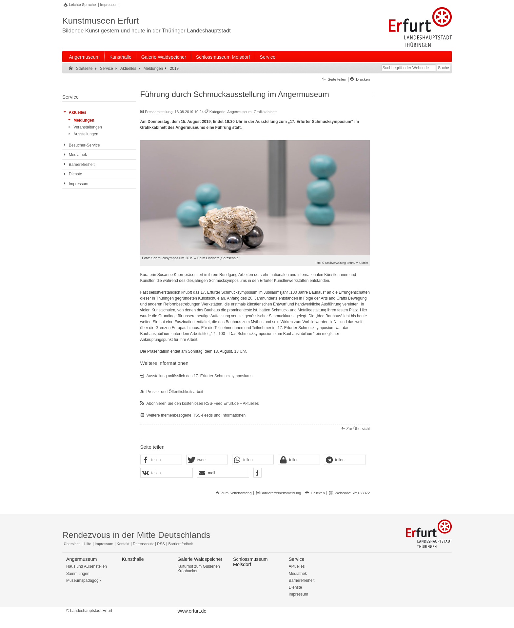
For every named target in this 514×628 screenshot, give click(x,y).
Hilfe (87, 544)
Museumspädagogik (83, 580)
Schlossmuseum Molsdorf (223, 57)
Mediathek (298, 573)
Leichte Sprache (82, 5)
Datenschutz (143, 544)
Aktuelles (297, 566)
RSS (161, 544)
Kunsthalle (120, 57)
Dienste (295, 587)
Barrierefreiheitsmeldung (280, 493)
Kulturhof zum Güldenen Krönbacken (198, 568)
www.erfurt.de (191, 611)
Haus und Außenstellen (86, 566)
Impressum (109, 5)
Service (267, 57)
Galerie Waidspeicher (163, 57)
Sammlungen (77, 573)
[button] (161, 460)
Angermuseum (84, 57)
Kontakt (123, 544)
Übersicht (72, 544)
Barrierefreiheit (180, 544)
